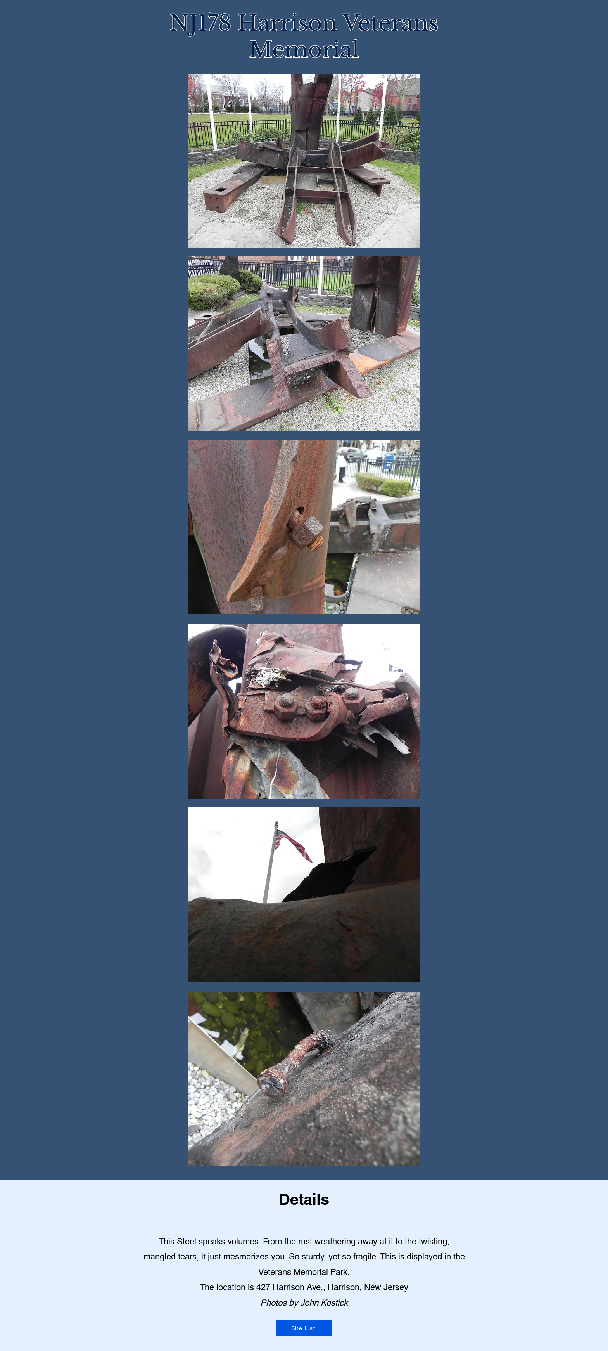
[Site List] (304, 1328)
